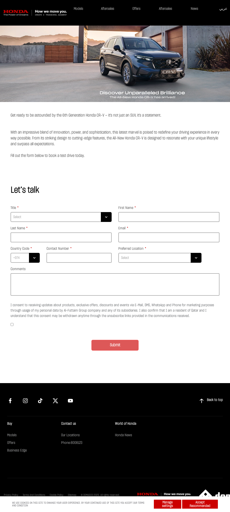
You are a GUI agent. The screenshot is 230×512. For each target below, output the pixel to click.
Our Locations (70, 435)
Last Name (18, 228)
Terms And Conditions (34, 495)
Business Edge (17, 450)
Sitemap (72, 495)
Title (14, 208)
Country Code (20, 248)
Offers (136, 9)
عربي (223, 9)
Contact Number (58, 248)
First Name (126, 208)
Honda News (123, 435)
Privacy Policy (11, 495)
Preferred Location (131, 248)
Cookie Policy (56, 495)
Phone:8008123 (71, 443)
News (194, 9)
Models (78, 9)
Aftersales (107, 9)
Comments (18, 269)
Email (122, 228)
